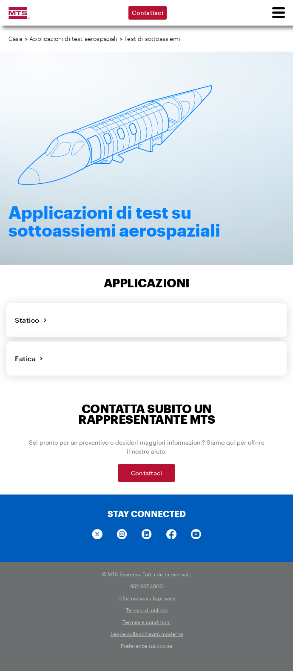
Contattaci (147, 12)
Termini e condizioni (146, 622)
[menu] (278, 13)
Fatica (29, 358)
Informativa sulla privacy (146, 598)
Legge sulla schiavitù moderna (147, 634)
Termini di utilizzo (147, 610)
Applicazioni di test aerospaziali (73, 38)
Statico (31, 320)
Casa (15, 38)
